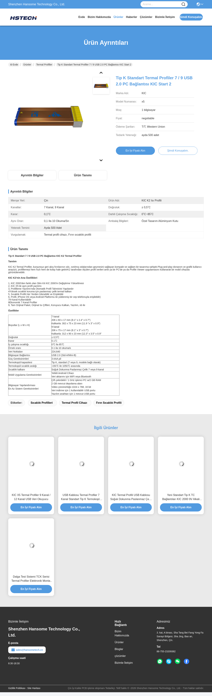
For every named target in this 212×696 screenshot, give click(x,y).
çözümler (146, 17)
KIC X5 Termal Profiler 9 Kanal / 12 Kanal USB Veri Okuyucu (31, 497)
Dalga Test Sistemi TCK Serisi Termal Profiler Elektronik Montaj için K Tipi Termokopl (31, 579)
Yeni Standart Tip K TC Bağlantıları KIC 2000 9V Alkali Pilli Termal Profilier (181, 497)
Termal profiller (44, 64)
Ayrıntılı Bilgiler (32, 175)
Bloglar (119, 649)
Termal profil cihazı (74, 402)
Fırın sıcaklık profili (109, 402)
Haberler (131, 17)
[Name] (183, 4)
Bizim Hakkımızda (99, 17)
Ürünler (118, 17)
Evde (81, 17)
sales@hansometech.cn (27, 650)
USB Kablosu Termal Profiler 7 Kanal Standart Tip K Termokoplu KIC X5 (81, 497)
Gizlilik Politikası (16, 688)
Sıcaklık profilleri (42, 402)
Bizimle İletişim (165, 17)
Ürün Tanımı (83, 175)
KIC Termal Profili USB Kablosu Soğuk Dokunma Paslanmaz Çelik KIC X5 (131, 497)
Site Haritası (33, 688)
